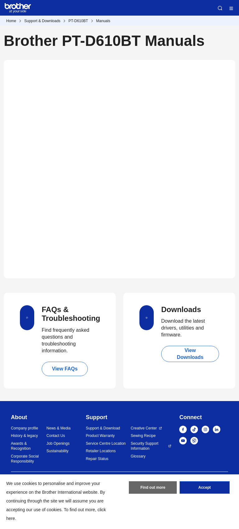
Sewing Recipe (143, 435)
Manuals (103, 21)
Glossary (138, 456)
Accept (204, 487)
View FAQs (64, 368)
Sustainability (57, 451)
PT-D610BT (78, 21)
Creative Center (144, 428)
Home (11, 21)
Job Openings (57, 443)
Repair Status (97, 459)
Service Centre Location (106, 443)
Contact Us (55, 435)
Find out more (152, 487)
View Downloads (190, 354)
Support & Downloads (42, 21)
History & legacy (24, 435)
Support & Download (103, 428)
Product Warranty (100, 435)
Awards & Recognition (20, 446)
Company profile (24, 428)
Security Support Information (144, 446)
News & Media (58, 428)
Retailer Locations (101, 451)
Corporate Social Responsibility (25, 459)
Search (220, 8)
